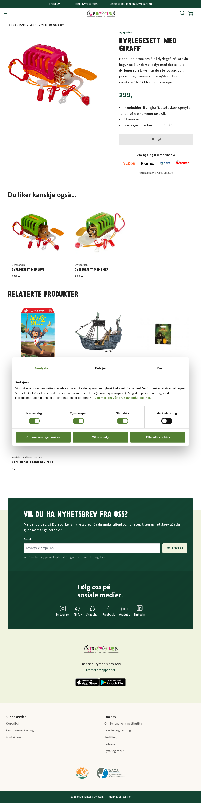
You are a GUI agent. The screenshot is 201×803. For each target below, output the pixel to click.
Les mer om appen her (100, 670)
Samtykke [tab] (42, 368)
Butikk (22, 25)
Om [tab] (159, 368)
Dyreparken (125, 32)
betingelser (97, 557)
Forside (12, 25)
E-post (27, 539)
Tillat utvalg (100, 437)
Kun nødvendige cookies (43, 437)
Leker (32, 25)
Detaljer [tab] (100, 368)
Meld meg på (175, 548)
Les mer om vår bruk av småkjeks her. (122, 397)
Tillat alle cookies (158, 437)
